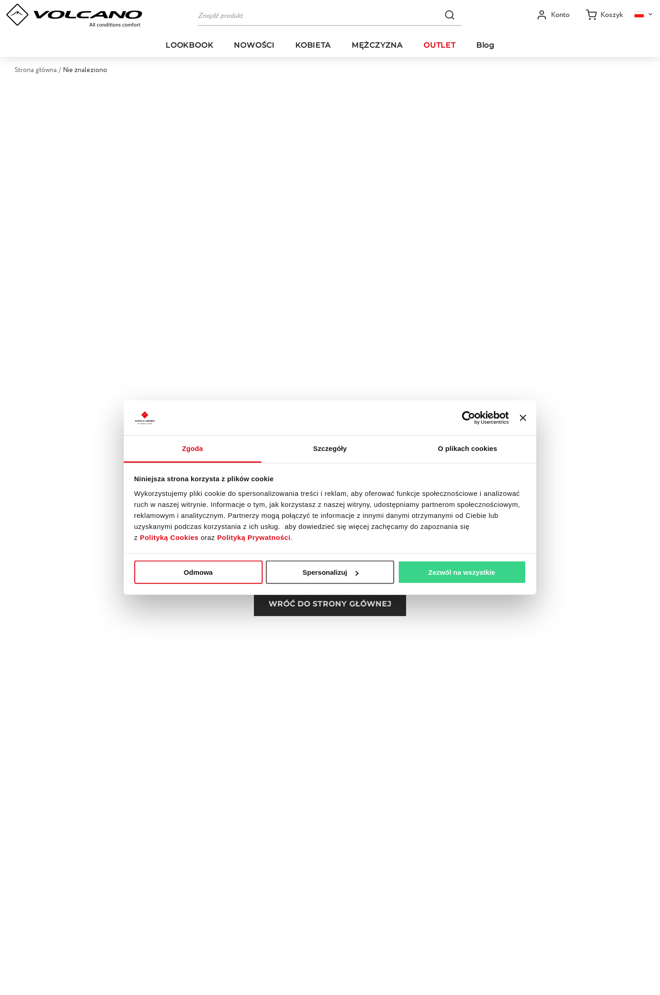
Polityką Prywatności (254, 537)
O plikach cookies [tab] (467, 448)
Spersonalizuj (330, 572)
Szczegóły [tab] (329, 448)
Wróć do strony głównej (330, 604)
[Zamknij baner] (523, 418)
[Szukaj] (330, 15)
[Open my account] (553, 15)
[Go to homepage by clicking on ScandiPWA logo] (74, 15)
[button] (449, 14)
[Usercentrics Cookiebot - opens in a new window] (469, 418)
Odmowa (198, 572)
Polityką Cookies (169, 537)
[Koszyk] (604, 14)
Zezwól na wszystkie (462, 572)
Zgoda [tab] (192, 448)
